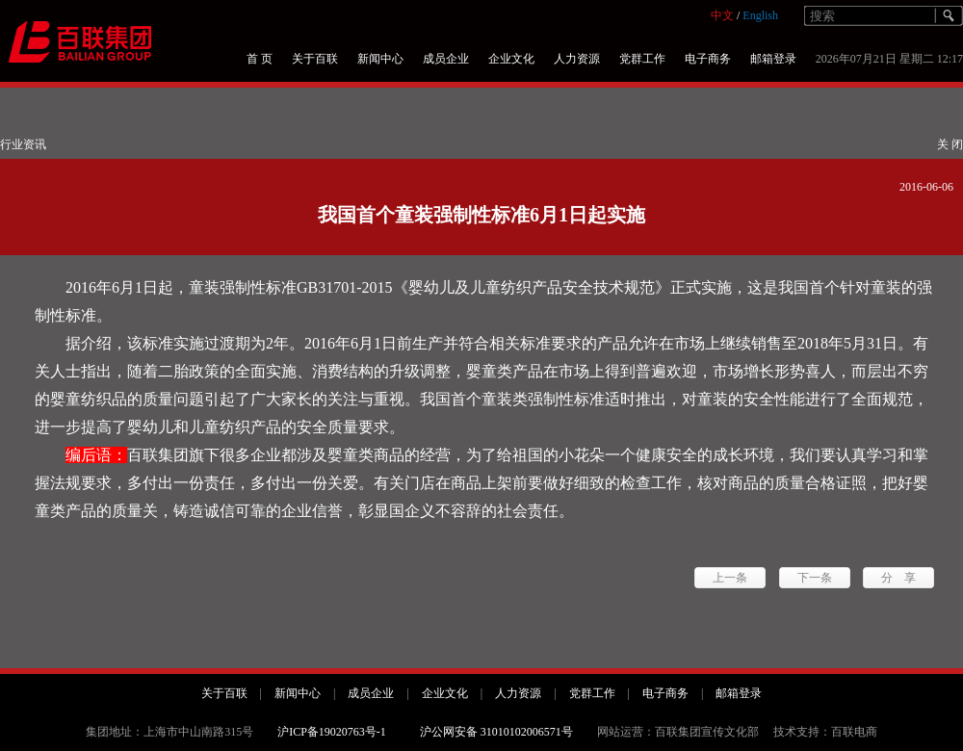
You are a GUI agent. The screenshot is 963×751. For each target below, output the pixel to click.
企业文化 (511, 58)
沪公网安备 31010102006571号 (496, 731)
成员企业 (446, 58)
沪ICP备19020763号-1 (331, 731)
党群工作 (642, 58)
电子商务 (708, 58)
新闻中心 (380, 58)
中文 (722, 15)
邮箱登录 (773, 58)
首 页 (260, 58)
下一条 (814, 577)
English (760, 15)
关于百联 (315, 58)
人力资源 (577, 58)
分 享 (898, 577)
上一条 (730, 577)
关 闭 (950, 144)
